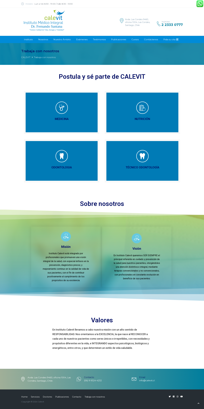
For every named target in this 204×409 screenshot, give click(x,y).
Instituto (28, 39)
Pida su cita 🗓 (171, 39)
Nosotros (43, 39)
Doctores (47, 397)
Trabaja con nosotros (95, 397)
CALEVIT (25, 57)
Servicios (35, 397)
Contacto (76, 397)
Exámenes (82, 39)
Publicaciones (118, 39)
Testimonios (99, 39)
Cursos (135, 39)
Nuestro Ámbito (62, 39)
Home (24, 397)
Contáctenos (151, 39)
